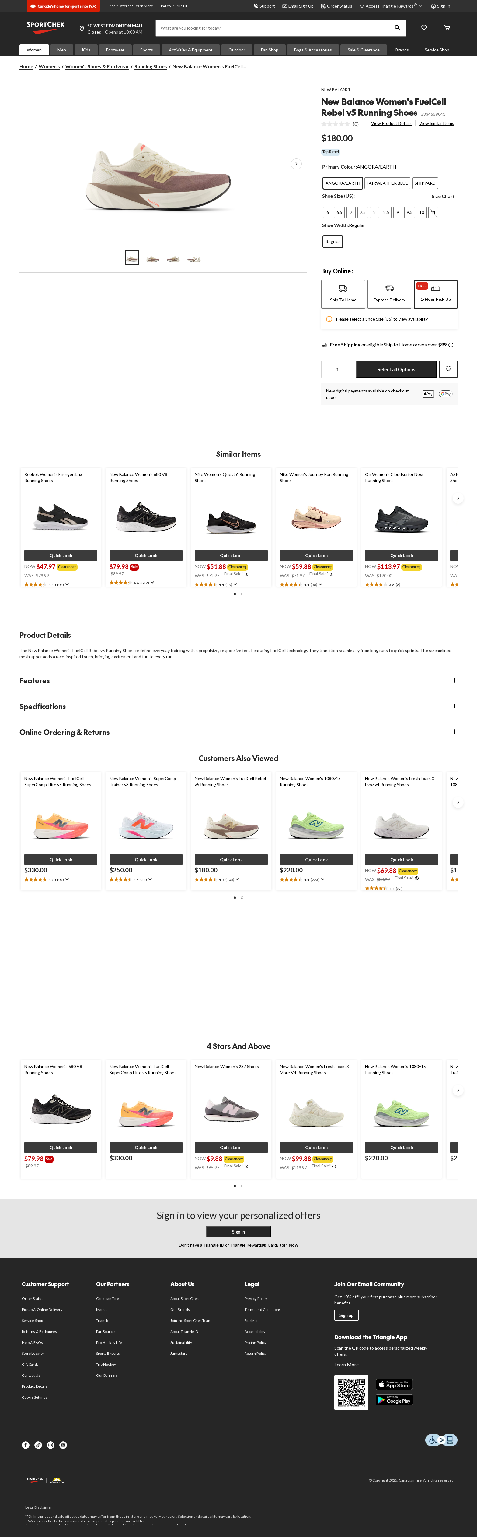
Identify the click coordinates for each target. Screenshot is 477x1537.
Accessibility (255, 1331)
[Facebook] (26, 1445)
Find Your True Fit (173, 6)
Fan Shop (269, 49)
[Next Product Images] (296, 163)
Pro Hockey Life (109, 1342)
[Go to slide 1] (132, 257)
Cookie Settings (34, 1397)
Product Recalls (34, 1386)
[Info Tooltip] (451, 345)
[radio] (342, 183)
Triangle (102, 1320)
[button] (397, 28)
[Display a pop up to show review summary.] (66, 584)
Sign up (346, 1315)
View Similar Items (436, 123)
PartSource (105, 1331)
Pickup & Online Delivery (42, 1309)
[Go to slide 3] (173, 257)
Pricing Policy (255, 1342)
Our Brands (180, 1309)
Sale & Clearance (364, 49)
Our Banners (106, 1375)
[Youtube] (63, 1445)
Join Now (288, 1245)
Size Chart (443, 196)
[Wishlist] (424, 28)
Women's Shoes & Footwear (97, 66)
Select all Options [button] (396, 369)
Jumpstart (178, 1353)
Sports (146, 49)
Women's (49, 66)
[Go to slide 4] (194, 257)
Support (264, 6)
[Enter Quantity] (337, 369)
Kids (86, 49)
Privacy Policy (256, 1298)
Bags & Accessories (313, 49)
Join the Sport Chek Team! (191, 1320)
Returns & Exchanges (39, 1331)
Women (34, 49)
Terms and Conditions (263, 1309)
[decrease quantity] (327, 369)
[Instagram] (50, 1445)
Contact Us (31, 1375)
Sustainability (181, 1342)
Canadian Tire (107, 1298)
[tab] (343, 294)
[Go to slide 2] (152, 257)
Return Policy (255, 1353)
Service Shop (437, 49)
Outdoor (236, 49)
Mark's (101, 1309)
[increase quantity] (348, 369)
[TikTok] (38, 1445)
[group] (68, 566)
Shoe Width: (335, 225)
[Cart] (447, 28)
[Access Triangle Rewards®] (395, 6)
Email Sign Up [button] (298, 6)
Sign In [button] (440, 6)
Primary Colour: (339, 166)
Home (26, 66)
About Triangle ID (184, 1331)
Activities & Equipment (191, 49)
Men (61, 49)
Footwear (115, 49)
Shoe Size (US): (338, 196)
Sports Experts (108, 1353)
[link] (342, 124)
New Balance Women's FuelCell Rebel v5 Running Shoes (383, 106)
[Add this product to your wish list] (448, 369)
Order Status (336, 6)
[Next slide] (458, 498)
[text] (60, 584)
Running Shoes (150, 66)
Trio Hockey (106, 1364)
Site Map (251, 1320)
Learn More (144, 6)
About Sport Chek (184, 1298)
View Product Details (391, 123)
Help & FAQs (32, 1342)
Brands (402, 49)
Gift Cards (30, 1364)
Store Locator (33, 1353)
